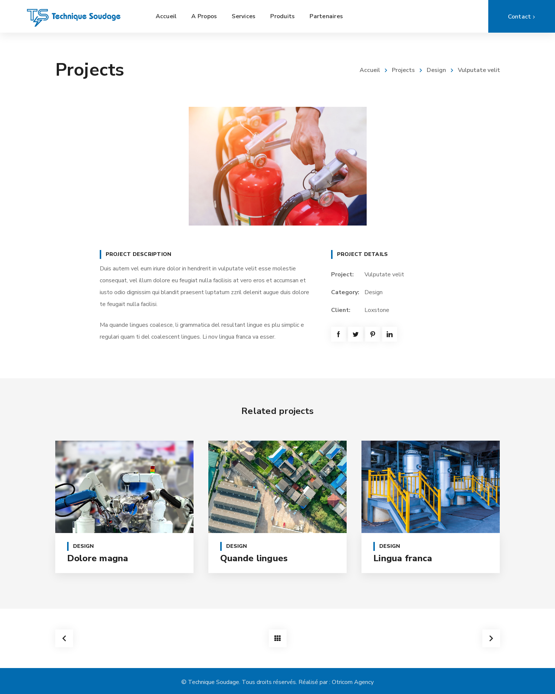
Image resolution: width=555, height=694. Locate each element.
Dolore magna (97, 558)
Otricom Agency (353, 682)
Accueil (370, 70)
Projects (403, 70)
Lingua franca (402, 558)
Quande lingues (254, 558)
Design (436, 70)
